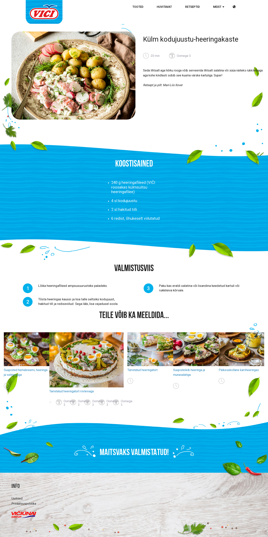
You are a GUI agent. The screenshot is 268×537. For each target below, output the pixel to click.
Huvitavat (164, 7)
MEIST (217, 7)
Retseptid (192, 7)
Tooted (137, 7)
